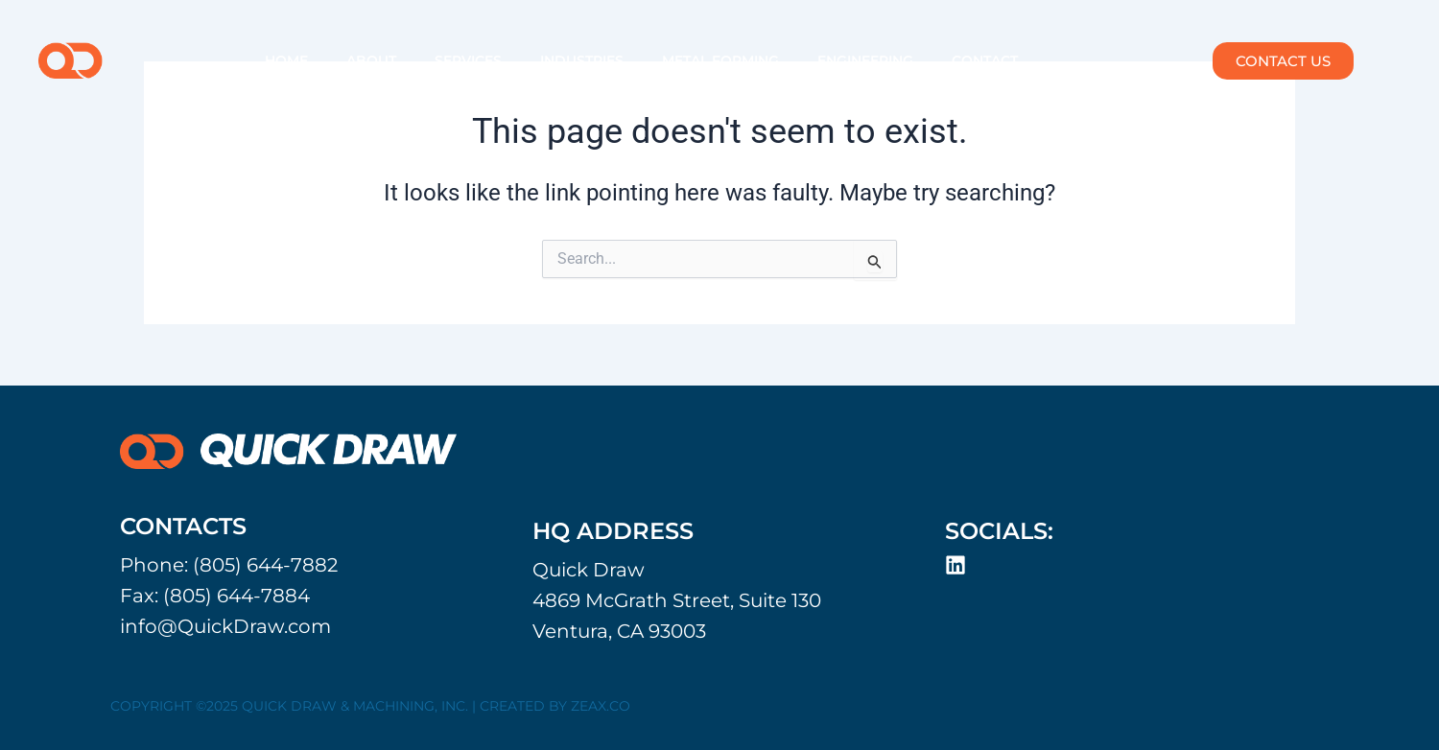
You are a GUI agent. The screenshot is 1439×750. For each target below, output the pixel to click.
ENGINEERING (865, 60)
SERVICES (468, 60)
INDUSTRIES (582, 60)
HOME (286, 60)
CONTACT (985, 60)
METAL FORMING (720, 60)
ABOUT (371, 60)
